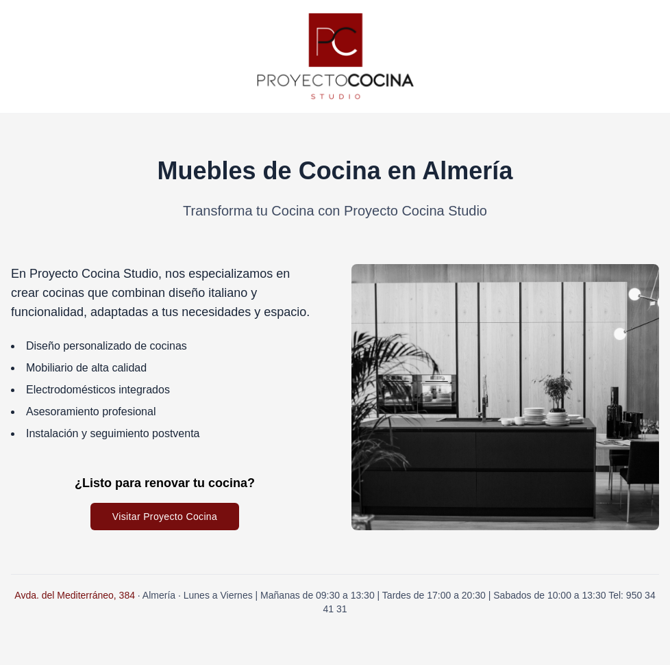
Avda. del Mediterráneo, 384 (74, 595)
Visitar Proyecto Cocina (164, 516)
